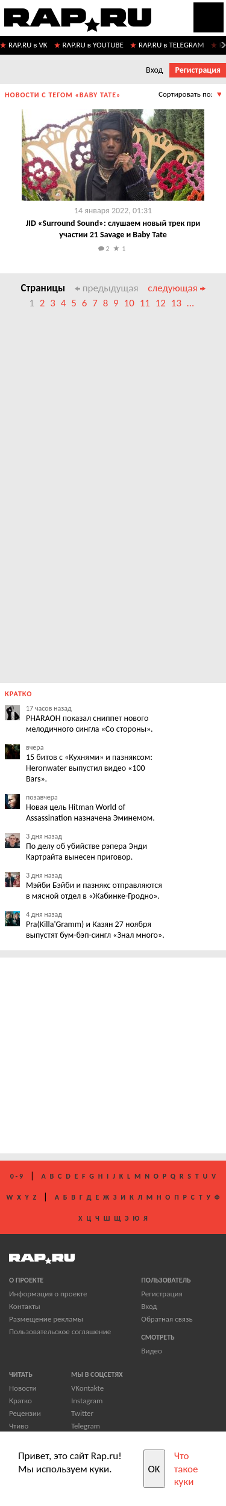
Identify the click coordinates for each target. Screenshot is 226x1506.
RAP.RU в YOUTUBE (93, 44)
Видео (151, 1350)
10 (129, 303)
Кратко (20, 1400)
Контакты (24, 1306)
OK (154, 1469)
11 (145, 303)
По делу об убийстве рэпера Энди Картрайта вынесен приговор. (86, 851)
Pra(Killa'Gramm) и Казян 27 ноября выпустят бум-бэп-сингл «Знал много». (95, 929)
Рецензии (25, 1413)
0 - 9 (16, 1176)
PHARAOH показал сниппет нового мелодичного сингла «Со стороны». (89, 723)
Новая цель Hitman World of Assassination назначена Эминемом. (90, 812)
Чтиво (18, 1425)
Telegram (85, 1425)
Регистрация (198, 70)
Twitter (82, 1413)
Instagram (86, 1400)
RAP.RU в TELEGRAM (171, 44)
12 (160, 303)
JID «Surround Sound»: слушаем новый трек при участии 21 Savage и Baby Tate (113, 229)
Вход (154, 70)
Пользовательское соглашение (60, 1331)
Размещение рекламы (46, 1318)
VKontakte (87, 1387)
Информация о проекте (48, 1293)
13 (176, 303)
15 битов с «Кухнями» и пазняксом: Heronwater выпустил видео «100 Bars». (89, 768)
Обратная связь (166, 1318)
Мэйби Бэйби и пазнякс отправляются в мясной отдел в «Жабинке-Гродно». (94, 890)
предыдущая (107, 288)
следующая (176, 288)
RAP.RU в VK (28, 44)
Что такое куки (186, 1469)
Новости (23, 1387)
